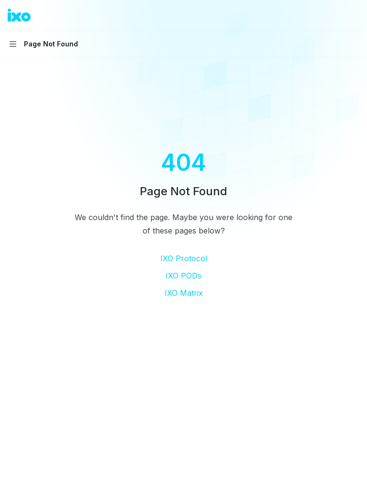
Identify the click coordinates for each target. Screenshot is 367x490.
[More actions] (354, 15)
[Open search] (336, 15)
